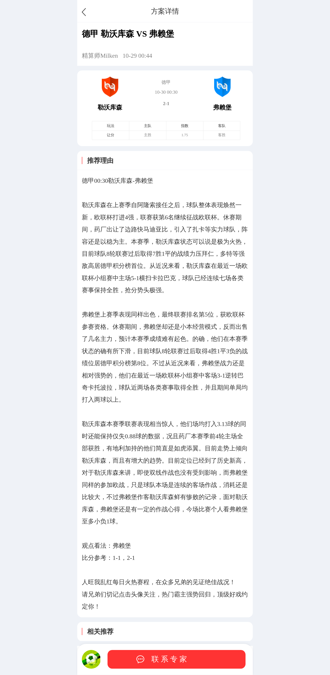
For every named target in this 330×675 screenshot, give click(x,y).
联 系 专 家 (169, 659)
